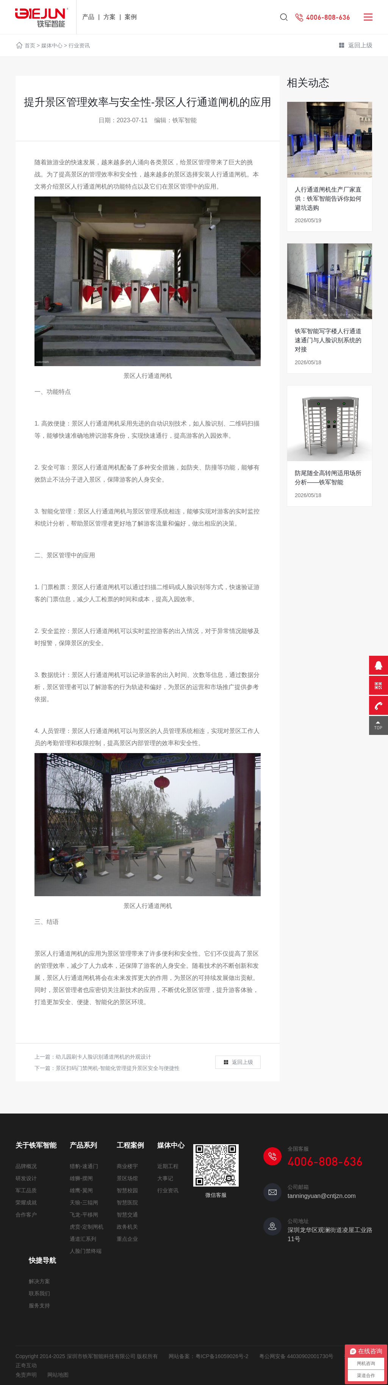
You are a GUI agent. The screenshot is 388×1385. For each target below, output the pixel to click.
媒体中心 (52, 45)
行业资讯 (79, 45)
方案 (109, 17)
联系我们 (39, 1293)
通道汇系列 (83, 1239)
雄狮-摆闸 (81, 1178)
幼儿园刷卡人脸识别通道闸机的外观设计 (103, 1057)
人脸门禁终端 (86, 1251)
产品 (88, 17)
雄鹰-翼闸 (81, 1190)
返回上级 (355, 45)
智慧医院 (127, 1202)
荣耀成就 (26, 1202)
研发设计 (26, 1178)
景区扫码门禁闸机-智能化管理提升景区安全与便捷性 (118, 1068)
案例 (131, 17)
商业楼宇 (127, 1166)
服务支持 (39, 1305)
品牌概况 (26, 1166)
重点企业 (127, 1239)
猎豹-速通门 (84, 1166)
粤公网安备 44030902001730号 (296, 1356)
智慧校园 (127, 1190)
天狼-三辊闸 (84, 1202)
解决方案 (39, 1281)
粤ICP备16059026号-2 (222, 1356)
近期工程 (167, 1166)
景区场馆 (127, 1178)
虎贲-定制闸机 (86, 1227)
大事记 (165, 1178)
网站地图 (58, 1375)
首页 (30, 45)
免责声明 (26, 1375)
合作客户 (26, 1215)
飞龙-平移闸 (84, 1215)
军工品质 (26, 1190)
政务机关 (127, 1227)
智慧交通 (127, 1215)
